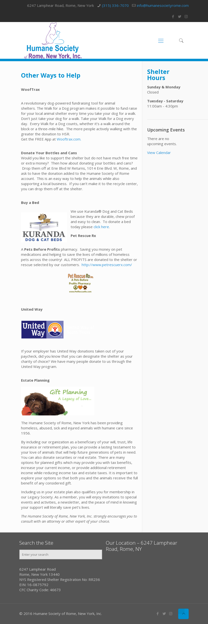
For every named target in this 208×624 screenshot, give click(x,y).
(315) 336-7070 (115, 5)
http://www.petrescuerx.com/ (107, 264)
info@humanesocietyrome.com (163, 5)
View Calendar (159, 152)
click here (101, 226)
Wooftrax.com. (69, 139)
